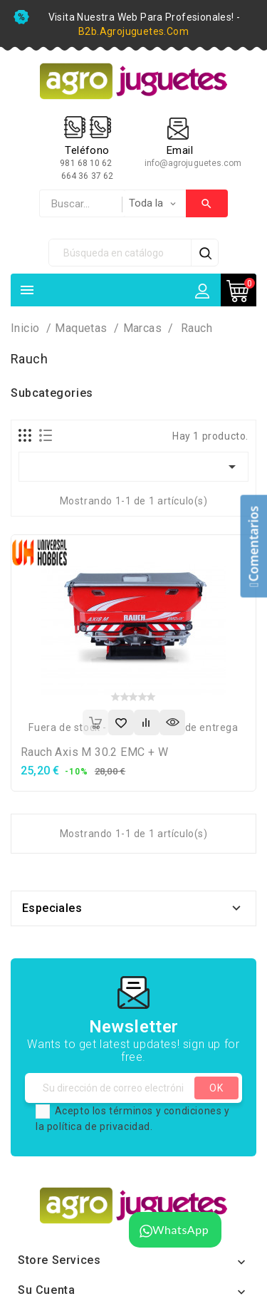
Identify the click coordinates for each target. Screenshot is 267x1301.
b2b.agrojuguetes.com (133, 31)
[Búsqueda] (120, 252)
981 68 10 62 (87, 163)
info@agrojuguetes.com (193, 163)
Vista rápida (172, 722)
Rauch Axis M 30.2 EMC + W (94, 752)
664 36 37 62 (87, 176)
